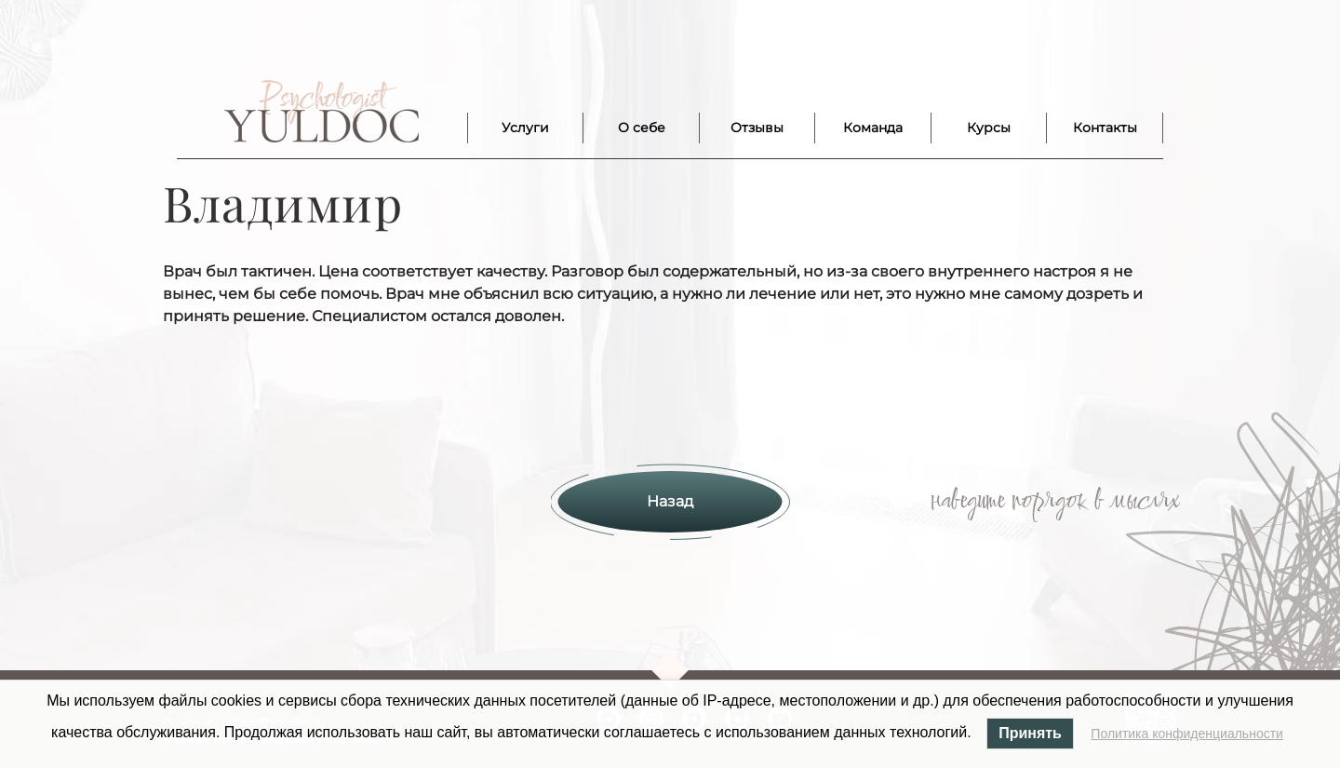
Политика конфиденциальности (1187, 733)
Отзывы (757, 127)
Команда (873, 127)
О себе (641, 127)
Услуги (525, 127)
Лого (321, 111)
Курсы (989, 127)
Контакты (1105, 127)
